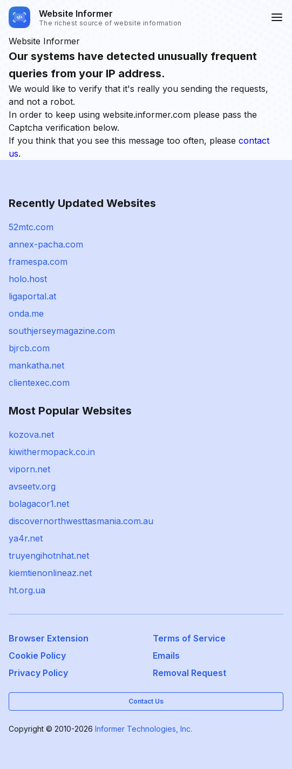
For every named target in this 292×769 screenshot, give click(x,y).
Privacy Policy (38, 672)
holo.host (28, 278)
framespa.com (38, 261)
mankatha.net (36, 365)
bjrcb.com (29, 348)
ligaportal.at (32, 296)
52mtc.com (31, 227)
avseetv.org (32, 486)
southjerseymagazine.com (62, 330)
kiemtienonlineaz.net (50, 572)
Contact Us (146, 701)
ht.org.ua (27, 590)
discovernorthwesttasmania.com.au (81, 521)
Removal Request (189, 672)
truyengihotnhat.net (49, 555)
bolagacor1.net (39, 503)
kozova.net (31, 434)
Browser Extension (49, 638)
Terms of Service (189, 638)
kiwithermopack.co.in (52, 451)
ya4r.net (26, 538)
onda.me (26, 313)
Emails (166, 655)
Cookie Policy (37, 655)
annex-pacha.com (46, 244)
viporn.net (29, 469)
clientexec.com (39, 382)
